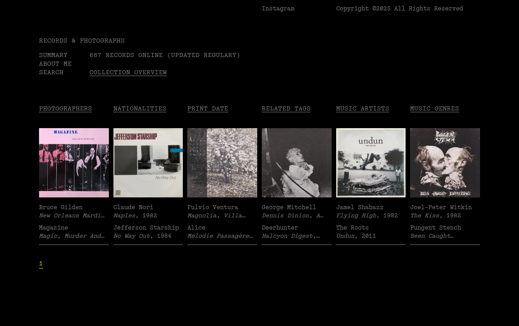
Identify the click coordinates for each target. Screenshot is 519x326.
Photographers (65, 108)
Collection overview (128, 72)
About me (55, 63)
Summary (53, 55)
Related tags (286, 108)
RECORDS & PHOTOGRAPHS (82, 40)
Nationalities (139, 108)
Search (51, 72)
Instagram (278, 8)
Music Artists (362, 108)
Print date (207, 108)
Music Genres (434, 108)
